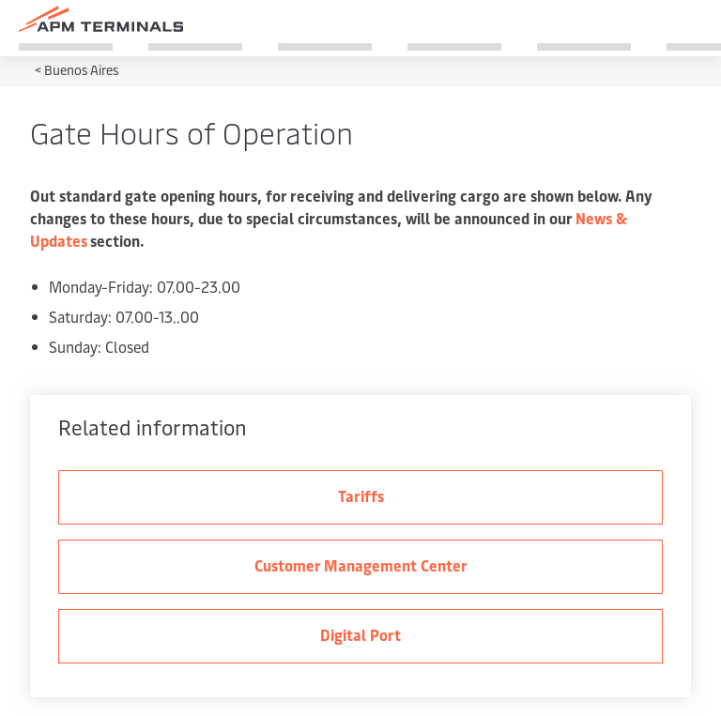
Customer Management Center (361, 565)
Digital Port (360, 634)
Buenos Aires (81, 70)
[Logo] (101, 19)
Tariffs (361, 495)
